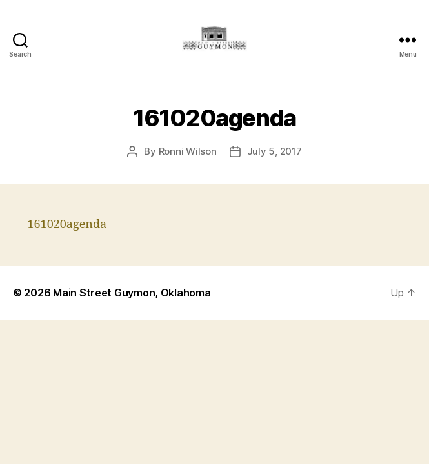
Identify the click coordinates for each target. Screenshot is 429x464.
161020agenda (67, 224)
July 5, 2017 (274, 151)
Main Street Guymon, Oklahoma (131, 292)
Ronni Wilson (188, 151)
